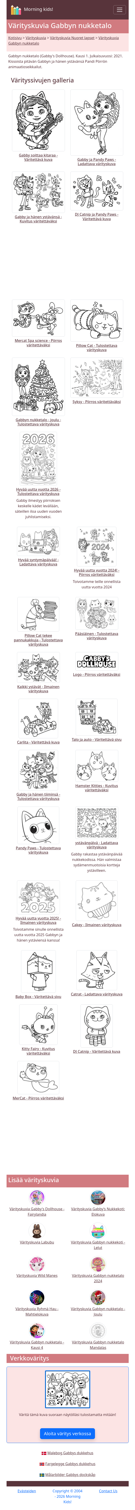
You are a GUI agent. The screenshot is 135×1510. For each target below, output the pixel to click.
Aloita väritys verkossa (67, 1433)
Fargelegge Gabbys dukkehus (70, 1463)
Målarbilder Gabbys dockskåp (70, 1474)
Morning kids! (31, 10)
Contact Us (108, 1490)
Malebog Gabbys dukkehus (70, 1452)
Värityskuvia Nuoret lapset (72, 37)
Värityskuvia (36, 37)
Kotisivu (15, 37)
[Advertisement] (67, 260)
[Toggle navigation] (119, 9)
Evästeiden (27, 1490)
